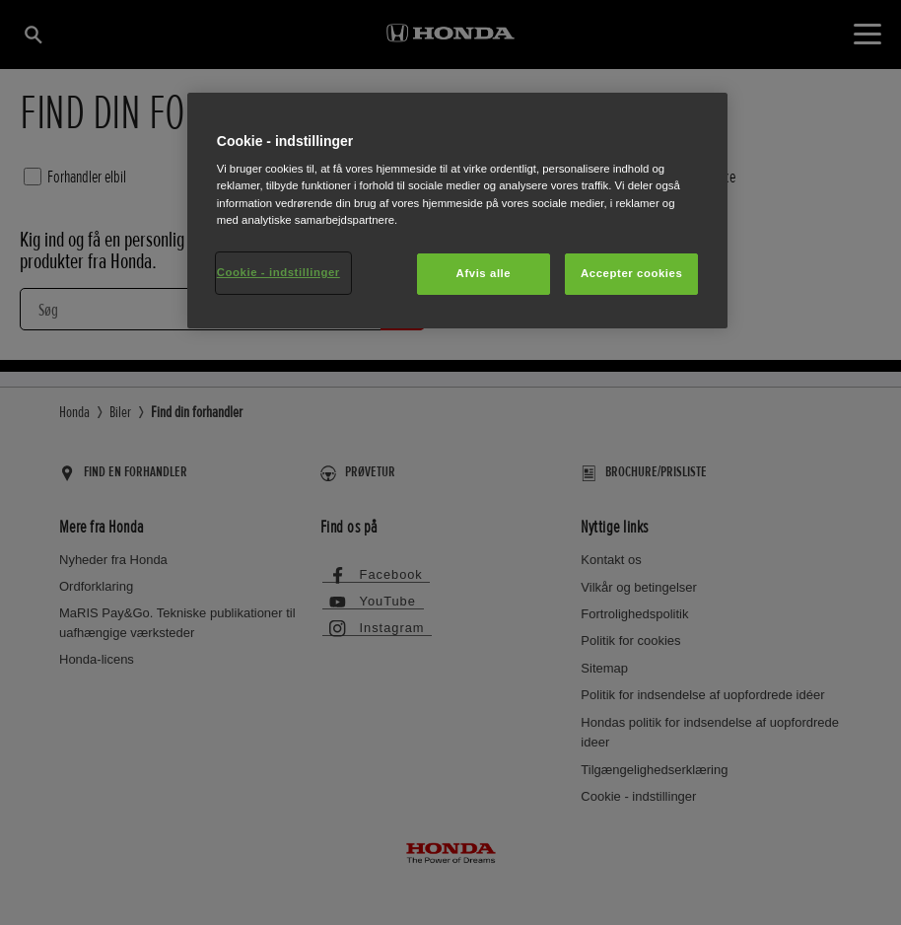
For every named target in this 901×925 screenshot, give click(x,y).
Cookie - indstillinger (278, 272)
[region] (457, 210)
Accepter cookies (631, 273)
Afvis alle (484, 273)
